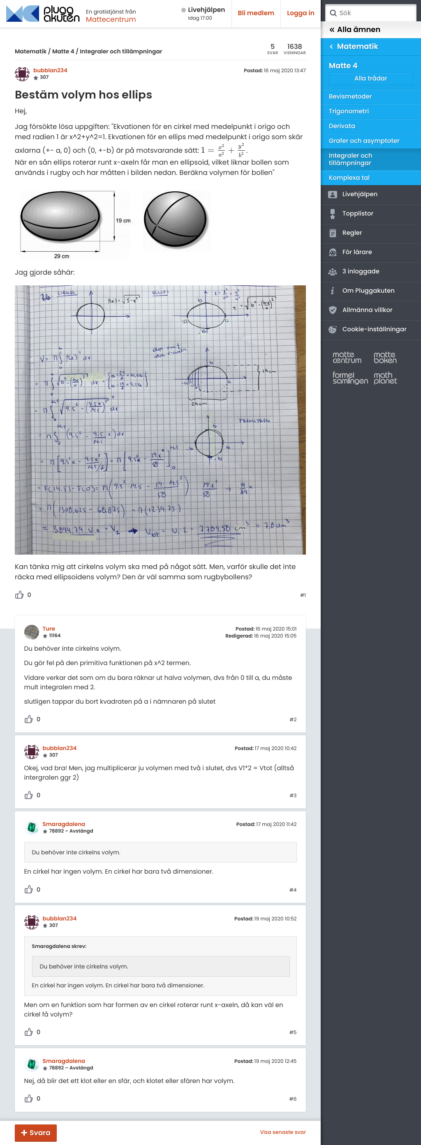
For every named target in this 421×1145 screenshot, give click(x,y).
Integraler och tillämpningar (121, 51)
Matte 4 (63, 51)
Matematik (30, 51)
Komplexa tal (349, 178)
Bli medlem (256, 13)
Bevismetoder (350, 96)
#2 (292, 720)
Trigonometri (349, 111)
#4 (293, 890)
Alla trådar (370, 78)
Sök (333, 13)
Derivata (342, 126)
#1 (303, 595)
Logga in (301, 13)
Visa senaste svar (283, 1132)
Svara (40, 1133)
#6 (293, 1099)
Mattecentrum (111, 19)
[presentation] (223, 150)
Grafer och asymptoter (364, 141)
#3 (292, 796)
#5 (293, 1033)
